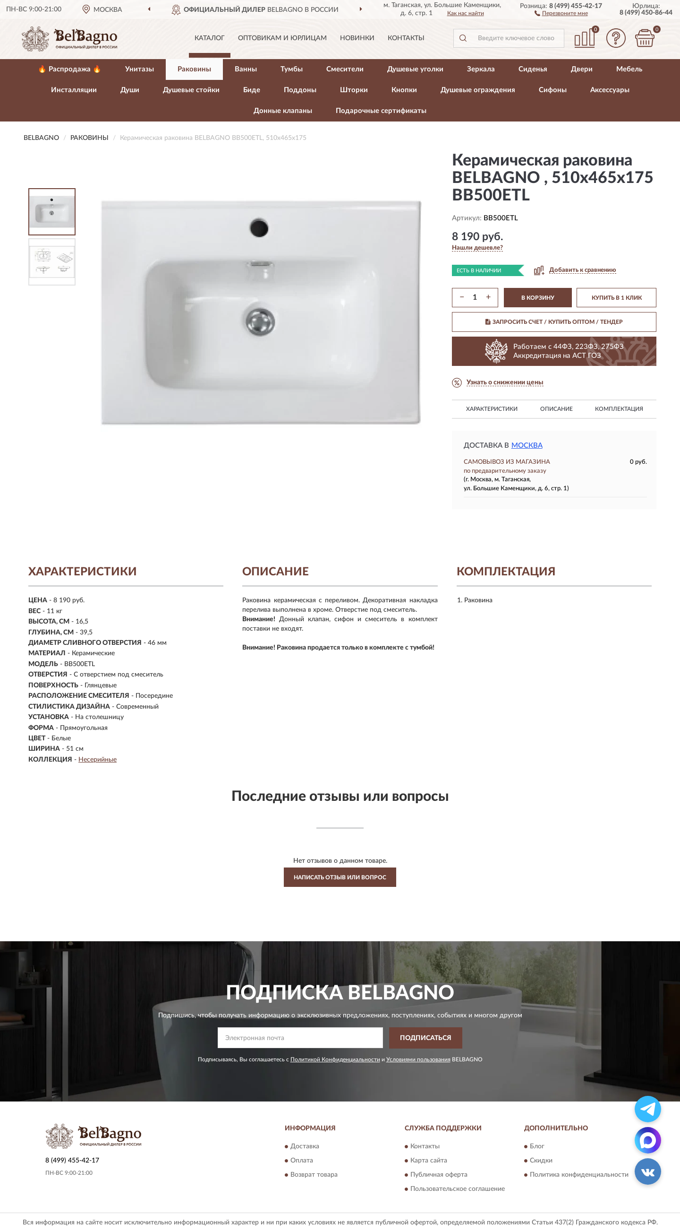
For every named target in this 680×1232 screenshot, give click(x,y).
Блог (537, 1147)
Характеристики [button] (492, 409)
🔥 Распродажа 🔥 (70, 69)
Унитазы (139, 69)
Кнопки (404, 90)
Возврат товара (314, 1175)
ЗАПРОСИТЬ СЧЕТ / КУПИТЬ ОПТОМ (554, 322)
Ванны (246, 69)
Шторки (354, 90)
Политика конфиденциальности (579, 1175)
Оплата (301, 1161)
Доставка (304, 1147)
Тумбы (291, 69)
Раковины (194, 69)
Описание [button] (556, 409)
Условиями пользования (418, 1059)
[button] (561, 13)
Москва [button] (527, 445)
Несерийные (97, 759)
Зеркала (481, 69)
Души (129, 90)
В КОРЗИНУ (537, 298)
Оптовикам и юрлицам (282, 38)
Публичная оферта (439, 1175)
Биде (251, 90)
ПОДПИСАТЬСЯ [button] (425, 1038)
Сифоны (553, 90)
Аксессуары (609, 90)
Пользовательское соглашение (457, 1189)
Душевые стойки (191, 90)
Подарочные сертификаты (381, 110)
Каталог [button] (210, 38)
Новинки (357, 38)
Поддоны (300, 90)
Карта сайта (428, 1161)
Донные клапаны (283, 110)
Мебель (629, 69)
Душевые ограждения (478, 90)
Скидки (541, 1161)
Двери (582, 69)
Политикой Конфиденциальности (335, 1059)
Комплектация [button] (619, 409)
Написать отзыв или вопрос (340, 877)
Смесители (345, 69)
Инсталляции (74, 90)
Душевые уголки (415, 69)
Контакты (406, 38)
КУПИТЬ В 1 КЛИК (617, 298)
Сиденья (532, 69)
